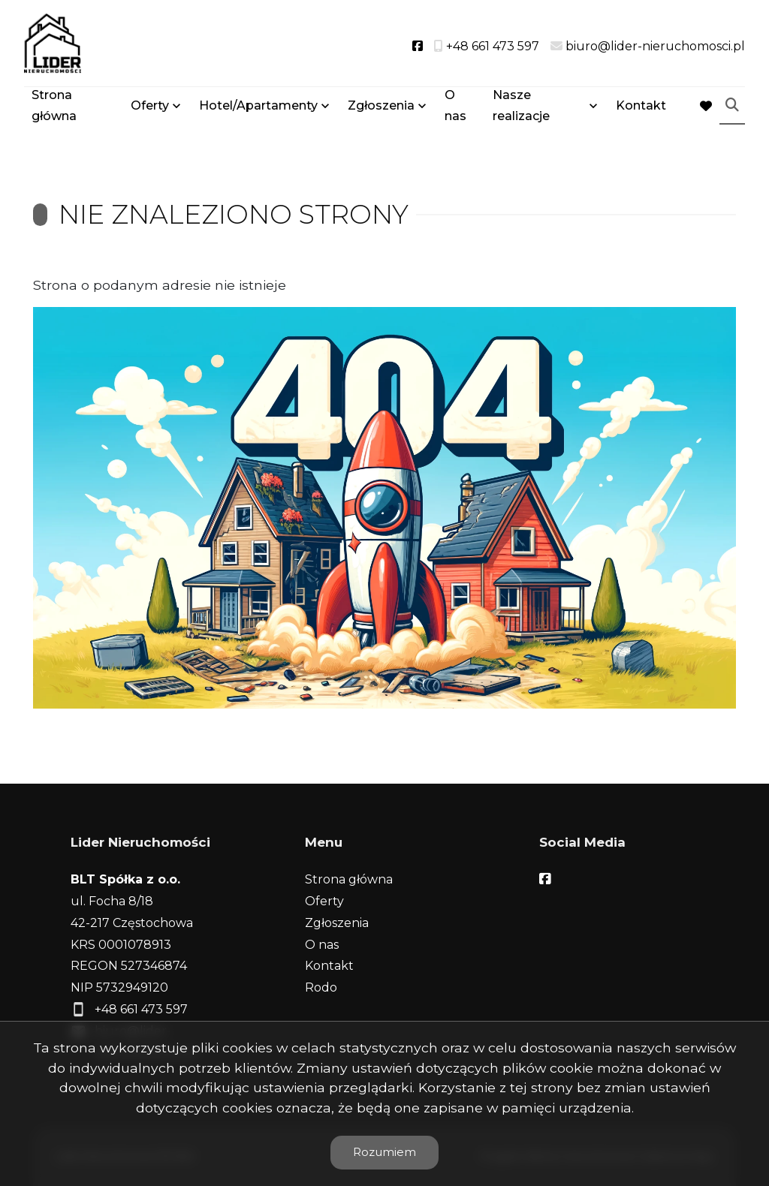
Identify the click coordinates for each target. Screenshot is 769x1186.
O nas (455, 107)
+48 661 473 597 (141, 1009)
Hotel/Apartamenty (258, 107)
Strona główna (54, 107)
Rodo (321, 987)
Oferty (150, 107)
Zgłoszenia (381, 107)
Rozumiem (384, 1152)
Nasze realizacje (521, 107)
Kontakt (641, 107)
